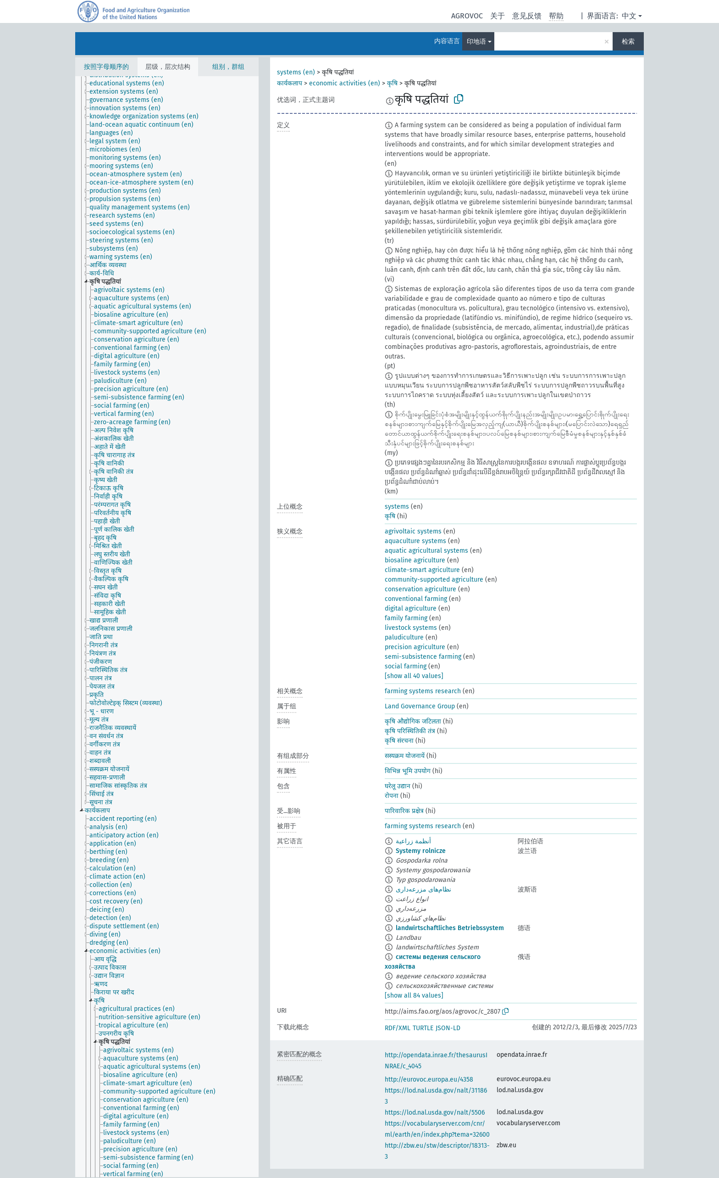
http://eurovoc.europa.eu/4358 (429, 1079)
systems (397, 506)
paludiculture (404, 637)
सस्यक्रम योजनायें (405, 756)
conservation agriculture (420, 589)
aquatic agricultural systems (426, 551)
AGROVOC (467, 15)
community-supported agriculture (434, 579)
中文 (629, 15)
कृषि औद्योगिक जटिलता (413, 721)
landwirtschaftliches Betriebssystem (450, 928)
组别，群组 (228, 67)
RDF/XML (397, 1028)
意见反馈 (527, 15)
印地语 (476, 41)
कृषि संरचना (399, 741)
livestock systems (411, 628)
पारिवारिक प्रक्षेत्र (404, 811)
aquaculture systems (415, 541)
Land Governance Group (420, 706)
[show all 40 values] (414, 676)
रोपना (391, 796)
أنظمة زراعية (413, 841)
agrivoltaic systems (413, 531)
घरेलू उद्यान (397, 786)
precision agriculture (415, 647)
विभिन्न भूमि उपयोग (408, 771)
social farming (405, 666)
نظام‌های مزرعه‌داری (423, 889)
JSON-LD (448, 1028)
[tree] (167, 626)
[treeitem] (130, 83)
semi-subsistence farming (423, 657)
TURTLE (423, 1028)
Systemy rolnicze (421, 851)
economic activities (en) (344, 83)
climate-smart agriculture (422, 570)
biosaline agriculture (415, 560)
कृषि (392, 83)
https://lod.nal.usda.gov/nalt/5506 (435, 1112)
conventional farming (416, 599)
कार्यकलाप (289, 83)
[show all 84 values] (414, 995)
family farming (406, 618)
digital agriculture (411, 608)
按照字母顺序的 (106, 67)
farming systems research (423, 691)
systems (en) (296, 72)
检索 (628, 41)
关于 (497, 15)
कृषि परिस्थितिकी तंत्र (410, 731)
